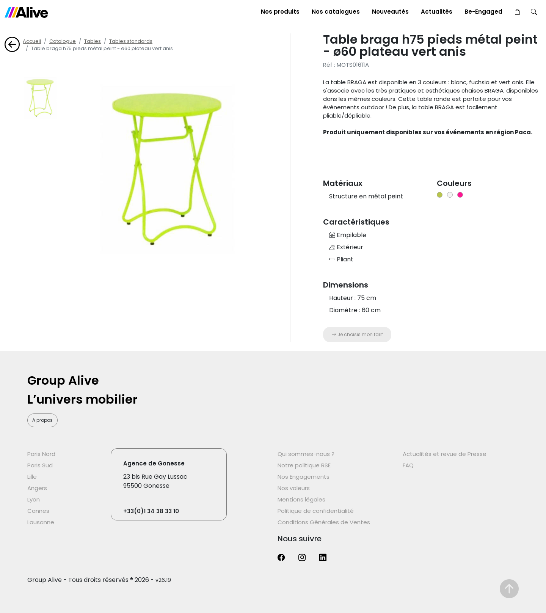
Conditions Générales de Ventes (324, 522)
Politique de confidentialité (316, 511)
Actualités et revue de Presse (444, 454)
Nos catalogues (336, 12)
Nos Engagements (303, 477)
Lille (32, 477)
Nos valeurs (294, 488)
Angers (37, 488)
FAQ (408, 465)
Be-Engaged (483, 12)
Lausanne (40, 522)
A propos (42, 420)
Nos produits (280, 12)
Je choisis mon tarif (357, 334)
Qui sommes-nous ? (306, 454)
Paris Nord (41, 454)
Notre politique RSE (304, 465)
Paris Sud (40, 465)
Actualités (436, 12)
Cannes (38, 511)
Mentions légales (301, 499)
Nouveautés (390, 12)
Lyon (33, 499)
